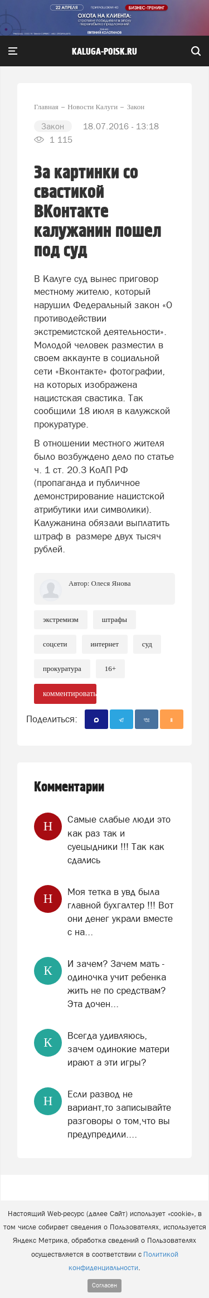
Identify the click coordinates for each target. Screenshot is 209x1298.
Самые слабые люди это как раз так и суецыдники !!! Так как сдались (119, 840)
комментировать (69, 693)
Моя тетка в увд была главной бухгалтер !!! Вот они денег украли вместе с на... (120, 912)
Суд (147, 644)
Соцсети (55, 644)
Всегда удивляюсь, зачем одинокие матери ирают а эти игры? (118, 1049)
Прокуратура (62, 668)
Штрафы (114, 619)
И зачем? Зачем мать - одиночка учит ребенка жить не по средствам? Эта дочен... (116, 984)
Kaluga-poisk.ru (104, 51)
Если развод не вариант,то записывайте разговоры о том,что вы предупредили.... (119, 1114)
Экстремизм (61, 619)
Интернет (105, 644)
